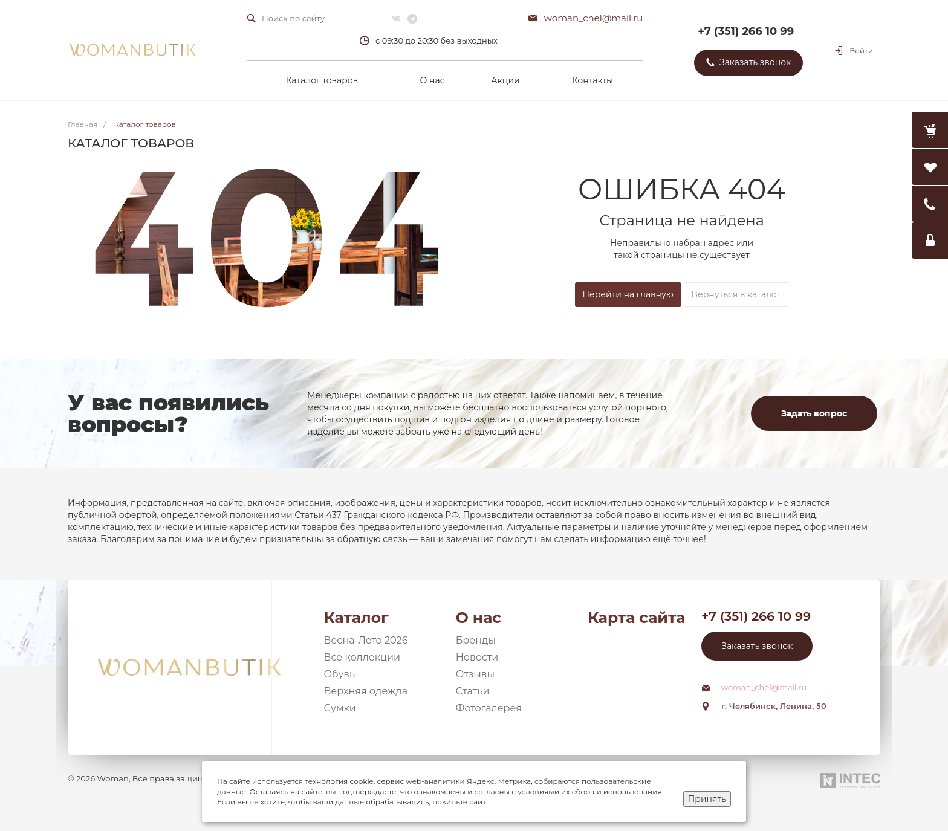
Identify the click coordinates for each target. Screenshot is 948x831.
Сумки (340, 708)
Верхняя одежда (366, 691)
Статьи (473, 691)
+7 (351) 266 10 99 (746, 31)
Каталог (356, 618)
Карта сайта (637, 618)
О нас (478, 618)
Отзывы (475, 674)
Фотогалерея (489, 708)
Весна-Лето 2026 (366, 640)
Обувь (340, 674)
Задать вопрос (814, 413)
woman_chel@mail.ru (593, 18)
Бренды (476, 640)
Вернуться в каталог (736, 294)
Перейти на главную (628, 294)
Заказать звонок (757, 646)
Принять (707, 799)
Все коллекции (362, 657)
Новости (477, 657)
